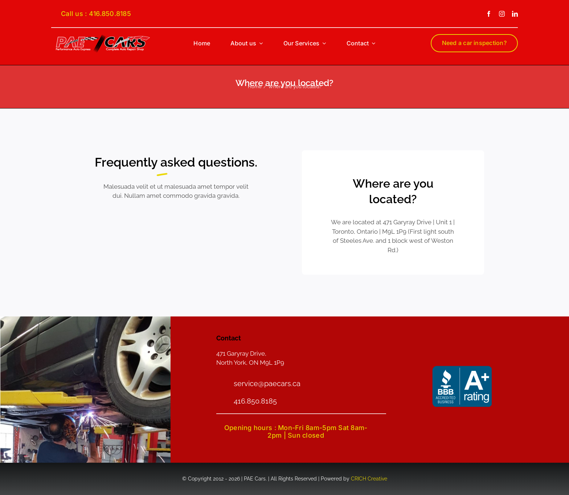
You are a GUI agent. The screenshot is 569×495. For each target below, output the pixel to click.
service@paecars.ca (267, 383)
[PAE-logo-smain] (103, 36)
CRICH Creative (369, 479)
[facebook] (489, 14)
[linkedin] (515, 14)
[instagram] (502, 14)
